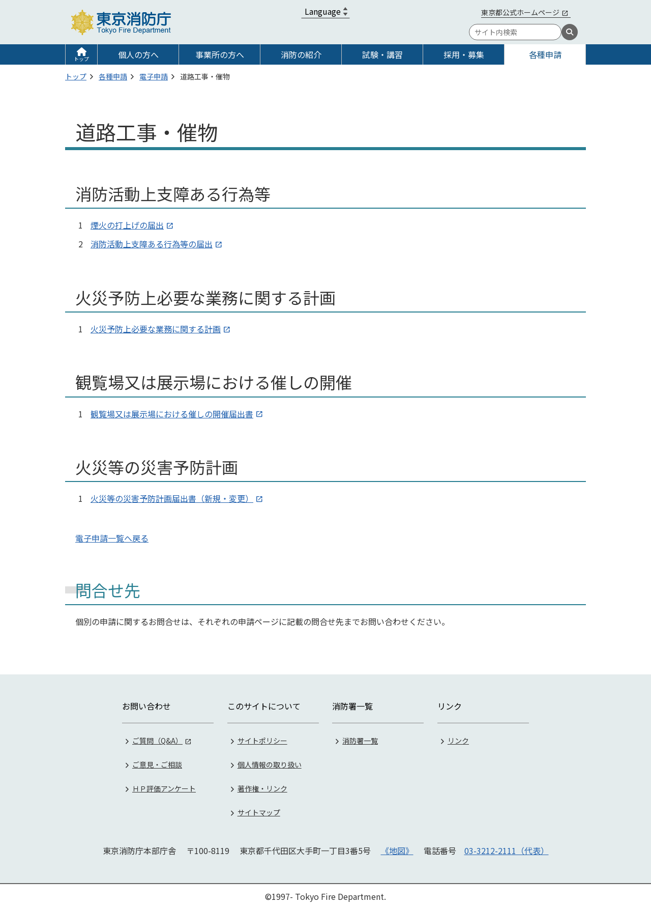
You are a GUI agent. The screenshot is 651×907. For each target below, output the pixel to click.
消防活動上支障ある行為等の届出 (152, 244)
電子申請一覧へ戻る (112, 538)
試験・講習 (382, 54)
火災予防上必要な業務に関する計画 (156, 329)
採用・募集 (463, 54)
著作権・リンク (262, 786)
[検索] (569, 32)
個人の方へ (138, 54)
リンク (458, 738)
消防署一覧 (360, 738)
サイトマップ (259, 810)
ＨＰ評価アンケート (164, 786)
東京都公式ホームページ (520, 12)
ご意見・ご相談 (157, 762)
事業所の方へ (219, 54)
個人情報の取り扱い (270, 762)
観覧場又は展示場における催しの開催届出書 (172, 414)
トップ (81, 59)
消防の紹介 (301, 54)
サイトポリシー (262, 738)
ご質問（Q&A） (157, 738)
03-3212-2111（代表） (506, 848)
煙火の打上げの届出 (127, 225)
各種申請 (545, 54)
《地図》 (397, 848)
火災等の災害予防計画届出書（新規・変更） (172, 498)
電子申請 (153, 76)
